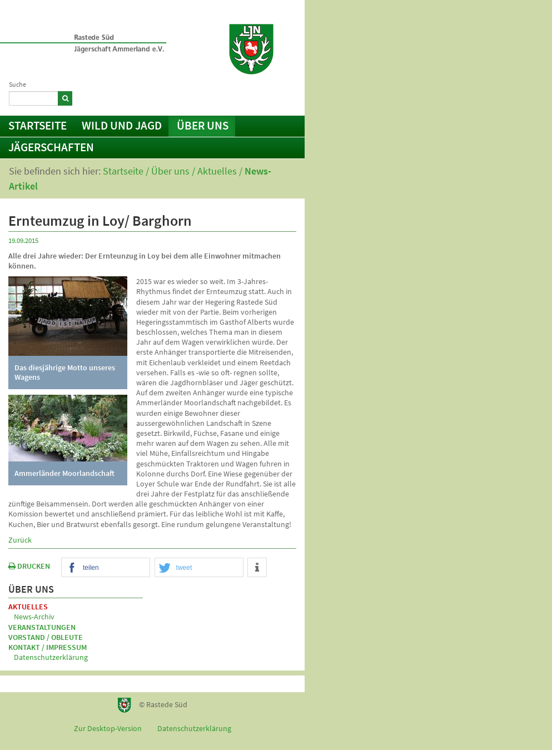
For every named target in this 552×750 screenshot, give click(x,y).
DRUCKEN (29, 566)
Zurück (20, 540)
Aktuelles (217, 171)
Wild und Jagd (122, 125)
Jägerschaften (51, 147)
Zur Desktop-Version (108, 728)
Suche (17, 84)
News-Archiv (34, 617)
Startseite (37, 125)
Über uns (202, 125)
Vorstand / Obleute (45, 637)
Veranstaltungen (42, 627)
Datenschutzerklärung (51, 657)
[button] (106, 568)
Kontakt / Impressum (251, 97)
